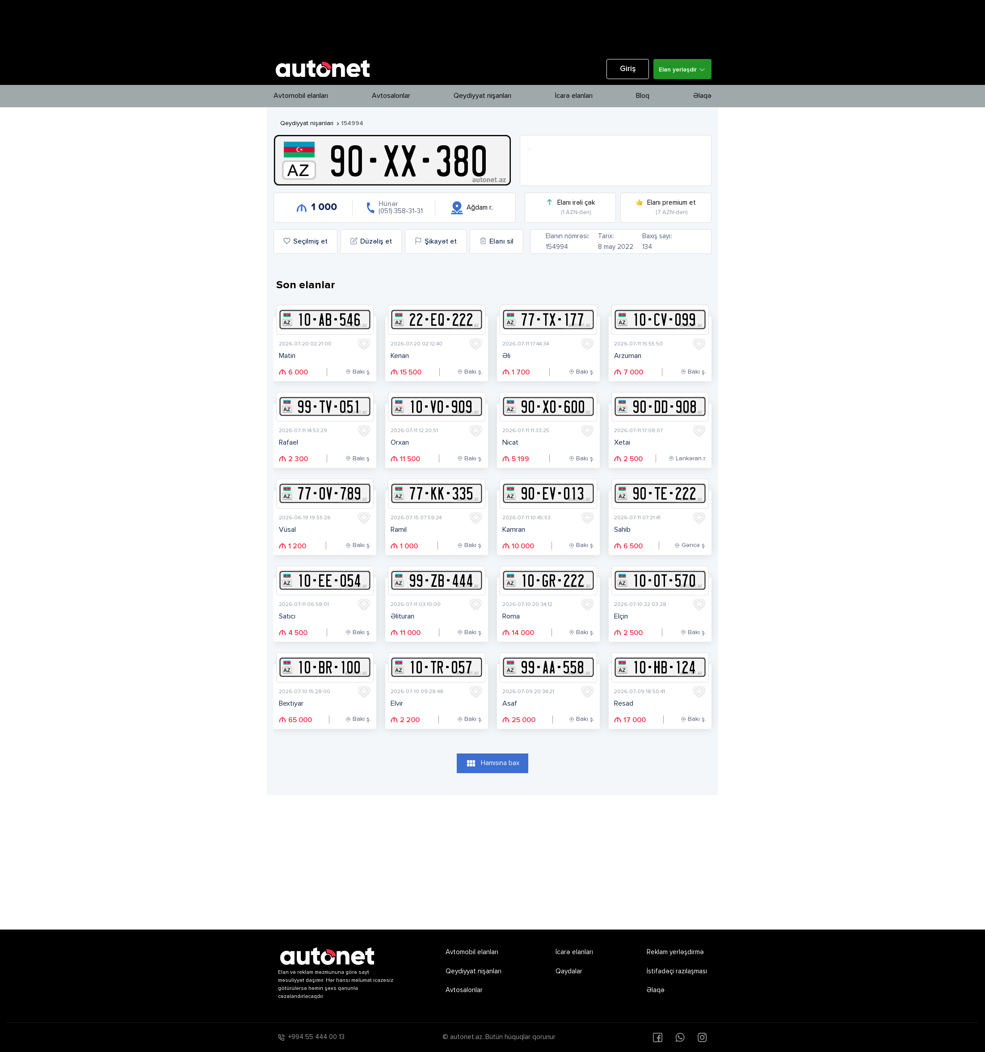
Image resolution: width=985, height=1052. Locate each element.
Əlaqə (702, 96)
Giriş (628, 69)
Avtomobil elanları (301, 96)
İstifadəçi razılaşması (677, 971)
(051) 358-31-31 (401, 211)
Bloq (642, 96)
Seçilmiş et (305, 241)
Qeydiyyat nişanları (482, 96)
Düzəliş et (371, 241)
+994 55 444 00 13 (316, 1037)
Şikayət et (436, 241)
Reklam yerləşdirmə (675, 952)
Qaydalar (569, 971)
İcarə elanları (574, 96)
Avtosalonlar (391, 96)
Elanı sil (497, 241)
